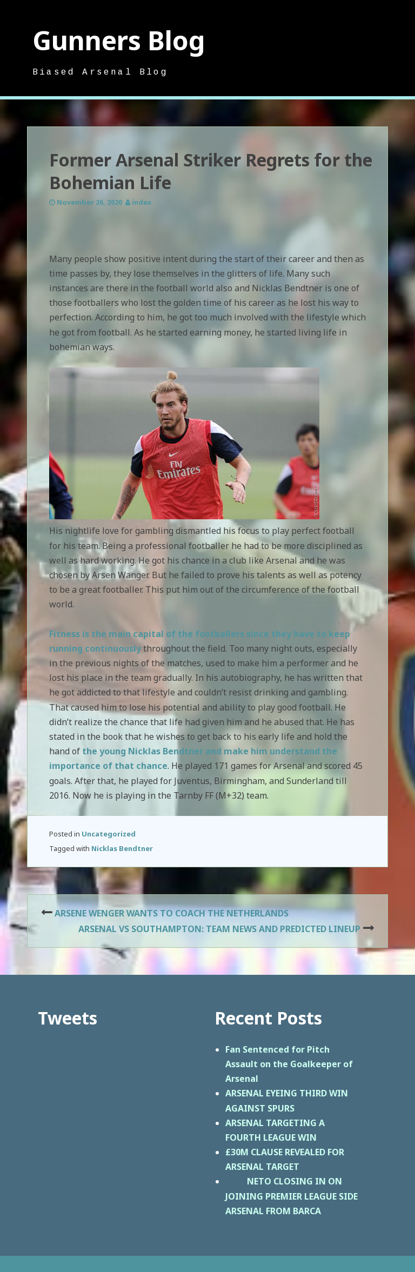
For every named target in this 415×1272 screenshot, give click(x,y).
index (141, 202)
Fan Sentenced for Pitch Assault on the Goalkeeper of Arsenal (289, 1063)
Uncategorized (109, 834)
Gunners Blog (118, 40)
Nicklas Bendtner (122, 848)
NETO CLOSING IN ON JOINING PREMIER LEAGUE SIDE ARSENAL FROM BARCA (291, 1195)
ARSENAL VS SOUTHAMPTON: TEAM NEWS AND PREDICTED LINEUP (219, 929)
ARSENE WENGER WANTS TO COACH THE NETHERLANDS (172, 913)
